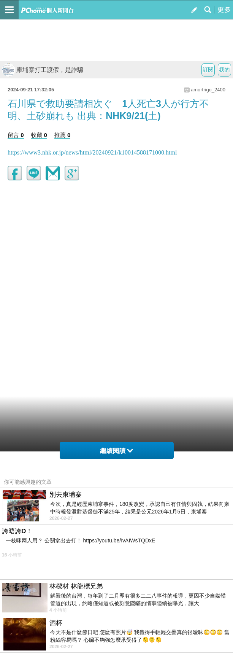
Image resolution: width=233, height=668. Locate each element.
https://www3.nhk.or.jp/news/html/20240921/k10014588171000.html (92, 152)
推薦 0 (62, 135)
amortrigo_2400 (208, 89)
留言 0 (16, 135)
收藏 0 (39, 135)
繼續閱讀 (116, 450)
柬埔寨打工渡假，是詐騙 (42, 70)
